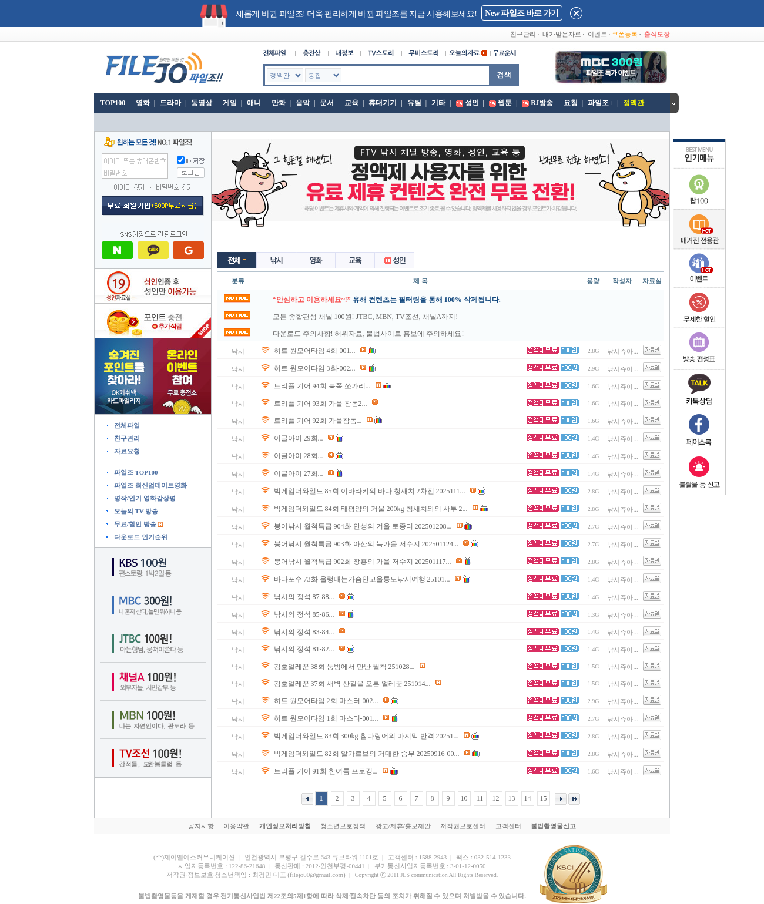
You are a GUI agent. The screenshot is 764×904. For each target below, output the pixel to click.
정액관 (633, 103)
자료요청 (126, 451)
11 (480, 798)
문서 (327, 103)
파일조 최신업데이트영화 (149, 485)
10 (464, 798)
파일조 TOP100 (135, 472)
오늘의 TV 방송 (135, 511)
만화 (279, 103)
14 (527, 798)
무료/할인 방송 (134, 523)
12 (496, 798)
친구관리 (523, 34)
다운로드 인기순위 (139, 536)
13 (511, 798)
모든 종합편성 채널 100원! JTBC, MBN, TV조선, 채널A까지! (365, 316)
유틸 (414, 103)
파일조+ (600, 103)
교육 (351, 103)
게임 (230, 103)
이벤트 (597, 34)
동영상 (201, 103)
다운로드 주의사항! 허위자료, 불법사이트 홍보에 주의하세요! (368, 334)
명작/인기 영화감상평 (144, 498)
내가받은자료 (561, 34)
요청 (571, 103)
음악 (303, 103)
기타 (438, 103)
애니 (254, 103)
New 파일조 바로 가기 (521, 13)
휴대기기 (382, 103)
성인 (472, 103)
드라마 (170, 103)
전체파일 (126, 425)
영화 (143, 103)
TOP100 (112, 103)
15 (543, 798)
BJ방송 (542, 103)
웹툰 (505, 103)
